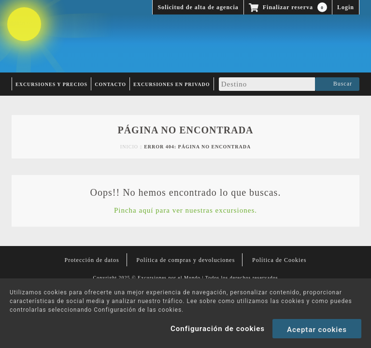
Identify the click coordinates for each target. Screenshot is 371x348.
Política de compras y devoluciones (185, 260)
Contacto (110, 84)
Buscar (337, 84)
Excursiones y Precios (51, 84)
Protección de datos (92, 260)
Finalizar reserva (288, 7)
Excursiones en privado (171, 84)
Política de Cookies (279, 260)
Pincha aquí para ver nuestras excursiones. (185, 210)
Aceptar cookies (317, 329)
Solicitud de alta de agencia (197, 7)
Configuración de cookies (218, 328)
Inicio (129, 146)
